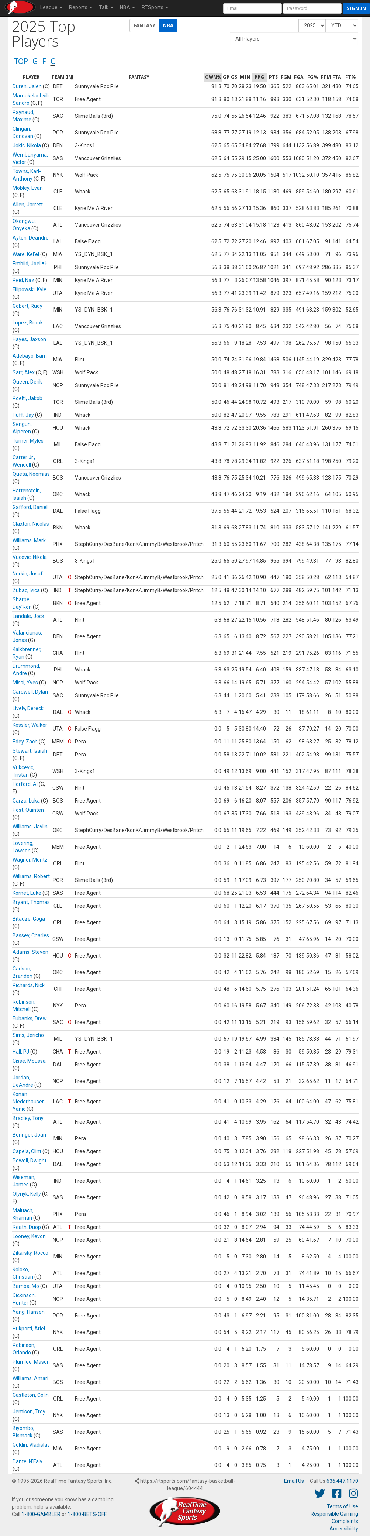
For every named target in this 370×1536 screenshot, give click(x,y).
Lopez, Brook (28, 323)
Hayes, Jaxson (29, 339)
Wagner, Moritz (30, 860)
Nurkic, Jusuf (28, 574)
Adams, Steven (30, 952)
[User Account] (252, 8)
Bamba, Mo (26, 1286)
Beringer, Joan (29, 1135)
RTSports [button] (155, 7)
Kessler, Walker (30, 725)
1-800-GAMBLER (40, 1514)
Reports (80, 7)
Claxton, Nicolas (31, 524)
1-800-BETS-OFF (87, 1514)
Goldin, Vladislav (31, 1445)
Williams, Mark (29, 540)
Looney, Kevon (29, 1236)
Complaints (345, 1521)
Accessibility (343, 1529)
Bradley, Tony (28, 1118)
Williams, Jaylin (30, 826)
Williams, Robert (31, 876)
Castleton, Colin (31, 1395)
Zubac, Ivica (26, 590)
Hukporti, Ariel (29, 1328)
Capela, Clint (27, 1151)
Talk (106, 7)
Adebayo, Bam (30, 356)
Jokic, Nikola (27, 145)
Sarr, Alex (24, 372)
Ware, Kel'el (26, 254)
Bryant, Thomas (31, 902)
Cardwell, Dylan (30, 692)
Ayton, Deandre (31, 238)
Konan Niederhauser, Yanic (29, 1101)
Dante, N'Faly (27, 1461)
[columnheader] (31, 77)
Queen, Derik (27, 382)
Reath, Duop (27, 1227)
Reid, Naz (23, 280)
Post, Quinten (28, 810)
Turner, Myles (28, 441)
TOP (21, 61)
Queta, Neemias (31, 474)
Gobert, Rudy (27, 306)
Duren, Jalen (27, 86)
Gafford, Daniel (30, 507)
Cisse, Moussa (29, 1061)
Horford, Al (25, 784)
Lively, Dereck (28, 708)
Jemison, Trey (29, 1412)
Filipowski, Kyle (29, 289)
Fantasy (144, 25)
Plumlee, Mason (31, 1362)
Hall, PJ (21, 1052)
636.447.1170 (342, 1481)
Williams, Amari (30, 1378)
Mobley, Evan (28, 188)
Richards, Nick (29, 985)
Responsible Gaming (334, 1514)
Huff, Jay (23, 415)
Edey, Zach (25, 742)
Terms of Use (342, 1506)
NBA (127, 7)
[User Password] (312, 8)
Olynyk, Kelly (27, 1194)
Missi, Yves (25, 682)
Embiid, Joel (30, 264)
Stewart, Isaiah (30, 751)
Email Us (294, 1481)
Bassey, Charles (31, 935)
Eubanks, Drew (30, 1018)
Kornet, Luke (27, 893)
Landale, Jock (28, 616)
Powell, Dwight (29, 1161)
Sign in (356, 8)
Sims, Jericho (28, 1035)
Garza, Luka (26, 801)
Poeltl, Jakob (27, 398)
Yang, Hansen (29, 1312)
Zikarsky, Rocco (30, 1253)
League (51, 7)
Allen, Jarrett (28, 204)
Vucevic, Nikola (30, 557)
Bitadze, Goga (29, 919)
